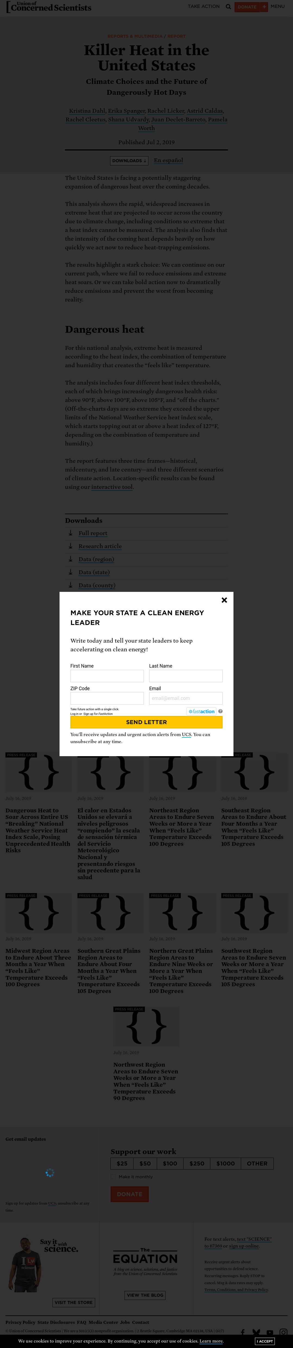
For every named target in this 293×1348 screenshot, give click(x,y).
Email (186, 695)
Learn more (211, 1341)
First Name (107, 672)
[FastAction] (201, 711)
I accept (265, 1341)
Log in (74, 714)
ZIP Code (107, 695)
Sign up (88, 714)
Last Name (186, 672)
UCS (186, 734)
